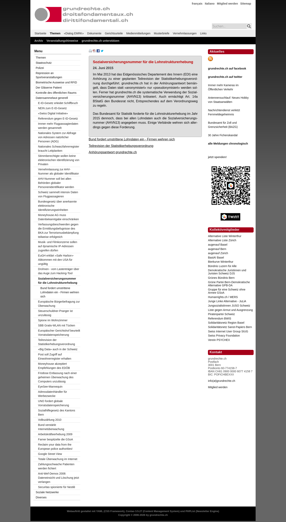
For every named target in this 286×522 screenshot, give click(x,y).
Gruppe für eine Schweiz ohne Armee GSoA (226, 291)
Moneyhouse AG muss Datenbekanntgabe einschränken (58, 217)
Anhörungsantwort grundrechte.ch (113, 152)
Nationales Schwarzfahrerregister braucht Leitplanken (58, 148)
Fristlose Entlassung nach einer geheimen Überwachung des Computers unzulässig (57, 377)
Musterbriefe (161, 33)
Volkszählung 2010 (50, 419)
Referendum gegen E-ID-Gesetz (58, 118)
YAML (99, 511)
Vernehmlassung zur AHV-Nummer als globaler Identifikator (58, 171)
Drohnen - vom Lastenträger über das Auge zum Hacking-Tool (58, 271)
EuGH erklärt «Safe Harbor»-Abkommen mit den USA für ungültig (56, 259)
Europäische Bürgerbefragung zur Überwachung (59, 303)
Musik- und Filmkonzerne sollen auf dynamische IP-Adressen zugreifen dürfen (57, 246)
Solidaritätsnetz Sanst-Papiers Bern (230, 327)
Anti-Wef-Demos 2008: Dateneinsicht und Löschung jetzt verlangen (58, 477)
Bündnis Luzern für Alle (222, 266)
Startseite (40, 33)
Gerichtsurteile (114, 33)
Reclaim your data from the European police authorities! (55, 446)
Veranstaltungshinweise (62, 40)
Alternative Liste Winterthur (224, 236)
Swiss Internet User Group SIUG (228, 331)
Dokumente (94, 33)
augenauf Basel (217, 244)
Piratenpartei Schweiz (221, 314)
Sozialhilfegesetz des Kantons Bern (56, 412)
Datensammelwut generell (52, 97)
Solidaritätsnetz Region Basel (226, 322)
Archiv (38, 40)
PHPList (190, 511)
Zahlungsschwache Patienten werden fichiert (56, 466)
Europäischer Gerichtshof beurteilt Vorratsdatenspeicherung (59, 332)
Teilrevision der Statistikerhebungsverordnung (121, 146)
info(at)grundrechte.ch (221, 380)
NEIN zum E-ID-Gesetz (52, 108)
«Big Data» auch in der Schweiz (57, 349)
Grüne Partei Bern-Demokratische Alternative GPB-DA (229, 284)
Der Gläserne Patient (49, 87)
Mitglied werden (227, 3)
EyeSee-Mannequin (50, 386)
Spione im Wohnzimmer (53, 320)
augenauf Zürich (218, 253)
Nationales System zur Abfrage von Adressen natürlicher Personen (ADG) (57, 137)
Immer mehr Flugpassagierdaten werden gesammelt (58, 125)
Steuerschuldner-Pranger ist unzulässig (55, 313)
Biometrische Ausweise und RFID (56, 82)
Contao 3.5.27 (134, 511)
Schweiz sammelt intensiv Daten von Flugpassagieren (58, 194)
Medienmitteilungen (138, 33)
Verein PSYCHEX (219, 340)
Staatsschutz (44, 62)
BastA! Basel (216, 257)
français (197, 3)
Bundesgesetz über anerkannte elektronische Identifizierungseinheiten (57, 205)
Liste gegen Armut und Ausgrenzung (230, 310)
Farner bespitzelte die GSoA (55, 439)
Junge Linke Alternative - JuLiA (227, 301)
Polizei (40, 67)
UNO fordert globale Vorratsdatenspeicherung (53, 403)
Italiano (209, 3)
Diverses (41, 497)
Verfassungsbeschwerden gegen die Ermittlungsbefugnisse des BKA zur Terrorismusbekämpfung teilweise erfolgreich (58, 230)
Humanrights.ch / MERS (223, 297)
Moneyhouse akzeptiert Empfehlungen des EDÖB (54, 366)
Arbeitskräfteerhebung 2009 (55, 434)
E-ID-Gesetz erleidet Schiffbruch (58, 103)
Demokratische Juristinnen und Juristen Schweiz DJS (227, 272)
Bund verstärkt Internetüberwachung (51, 427)
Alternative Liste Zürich (222, 240)
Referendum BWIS (219, 318)
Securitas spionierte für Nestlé (56, 487)
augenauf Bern (217, 249)
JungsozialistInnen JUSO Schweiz (229, 305)
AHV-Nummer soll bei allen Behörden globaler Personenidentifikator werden (56, 183)
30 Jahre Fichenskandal (223, 135)
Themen (55, 33)
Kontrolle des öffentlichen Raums (56, 92)
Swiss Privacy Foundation (224, 335)
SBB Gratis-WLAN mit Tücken (56, 325)
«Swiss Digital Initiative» (53, 113)
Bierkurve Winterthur (220, 261)
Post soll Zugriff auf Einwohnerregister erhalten (54, 356)
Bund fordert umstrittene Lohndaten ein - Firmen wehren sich (132, 139)
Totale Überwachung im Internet (57, 459)
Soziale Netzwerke (47, 492)
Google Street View (50, 453)
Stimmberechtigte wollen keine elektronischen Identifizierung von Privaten (58, 160)
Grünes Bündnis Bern (221, 277)
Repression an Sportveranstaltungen (49, 75)
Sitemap (245, 3)
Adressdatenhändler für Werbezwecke (52, 394)
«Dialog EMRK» (74, 33)
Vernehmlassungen (185, 33)
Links (203, 33)
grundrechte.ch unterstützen (100, 40)
